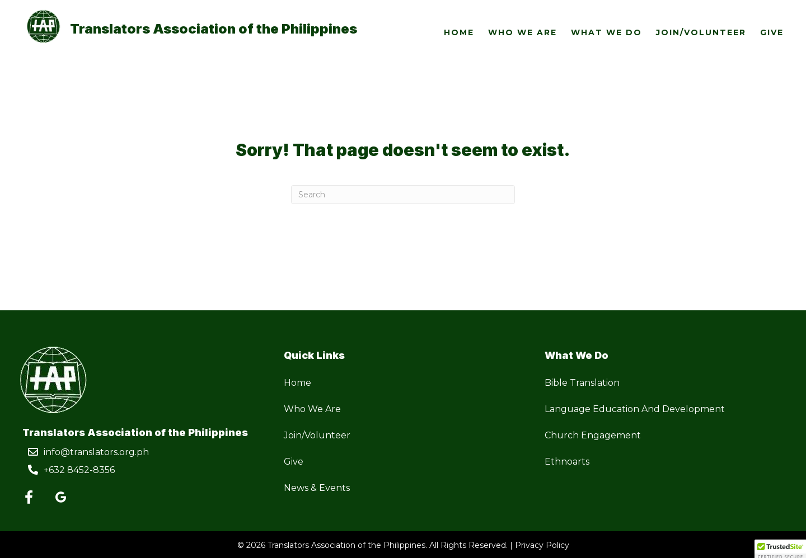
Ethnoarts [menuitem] (567, 461)
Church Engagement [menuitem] (593, 435)
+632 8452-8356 (79, 470)
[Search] (403, 194)
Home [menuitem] (297, 382)
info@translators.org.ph (96, 452)
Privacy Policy (542, 545)
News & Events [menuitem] (317, 488)
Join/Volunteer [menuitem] (317, 435)
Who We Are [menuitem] (312, 409)
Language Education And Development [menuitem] (635, 409)
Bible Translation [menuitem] (582, 382)
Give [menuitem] (293, 461)
